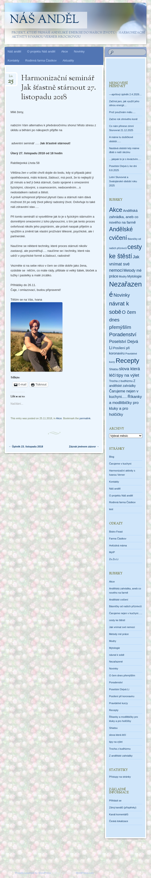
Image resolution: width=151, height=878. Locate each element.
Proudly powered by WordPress (33, 873)
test (111, 509)
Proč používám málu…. (122, 112)
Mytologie (114, 648)
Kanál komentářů (118, 814)
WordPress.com (85, 873)
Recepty (113, 710)
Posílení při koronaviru (121, 696)
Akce (64, 51)
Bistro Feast (116, 531)
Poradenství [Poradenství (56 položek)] (122, 334)
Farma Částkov (117, 538)
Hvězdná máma (118, 545)
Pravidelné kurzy (118, 703)
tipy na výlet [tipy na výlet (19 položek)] (127, 375)
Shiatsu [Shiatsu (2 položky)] (113, 369)
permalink (85, 418)
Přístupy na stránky (120, 776)
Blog (111, 456)
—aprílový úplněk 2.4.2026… (125, 94)
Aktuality (68, 60)
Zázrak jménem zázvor (84, 446)
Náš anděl (44, 20)
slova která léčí (117, 734)
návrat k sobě (116, 654)
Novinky (79, 51)
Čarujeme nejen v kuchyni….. (125, 613)
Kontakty (13, 60)
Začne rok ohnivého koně (123, 119)
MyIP (112, 552)
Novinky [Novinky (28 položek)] (122, 295)
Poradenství (116, 682)
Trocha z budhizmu (119, 748)
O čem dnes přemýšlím (122, 675)
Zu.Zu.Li (113, 559)
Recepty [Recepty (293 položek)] (127, 360)
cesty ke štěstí (117, 620)
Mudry (112, 641)
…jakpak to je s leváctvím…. (125, 159)
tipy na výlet (115, 741)
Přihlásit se (115, 800)
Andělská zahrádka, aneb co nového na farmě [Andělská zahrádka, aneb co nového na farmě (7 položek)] (123, 216)
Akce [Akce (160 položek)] (115, 209)
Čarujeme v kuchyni (120, 463)
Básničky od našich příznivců (125, 606)
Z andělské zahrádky (121, 755)
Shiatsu (113, 728)
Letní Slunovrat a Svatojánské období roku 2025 (123, 181)
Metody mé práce (119, 634)
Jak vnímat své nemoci (122, 627)
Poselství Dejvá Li (119, 689)
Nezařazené (116, 661)
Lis (10, 77)
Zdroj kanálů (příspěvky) (122, 807)
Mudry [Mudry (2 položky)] (123, 276)
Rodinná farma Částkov (41, 60)
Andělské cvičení (118, 599)
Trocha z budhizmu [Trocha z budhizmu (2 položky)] (121, 381)
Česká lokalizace (118, 821)
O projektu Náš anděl (41, 51)
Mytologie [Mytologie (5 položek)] (134, 276)
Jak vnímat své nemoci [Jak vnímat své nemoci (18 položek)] (124, 263)
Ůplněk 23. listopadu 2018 (26, 446)
